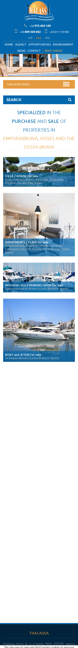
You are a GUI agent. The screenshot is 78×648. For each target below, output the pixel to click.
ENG (38, 38)
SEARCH (39, 99)
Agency (20, 44)
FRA (47, 38)
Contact (34, 50)
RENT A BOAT (54, 50)
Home (9, 44)
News (21, 50)
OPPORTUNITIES (39, 44)
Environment (63, 44)
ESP (30, 38)
